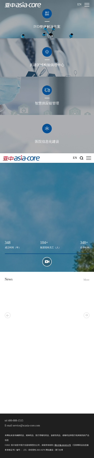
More (86, 280)
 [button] (86, 315)
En (79, 4)
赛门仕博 (59, 450)
